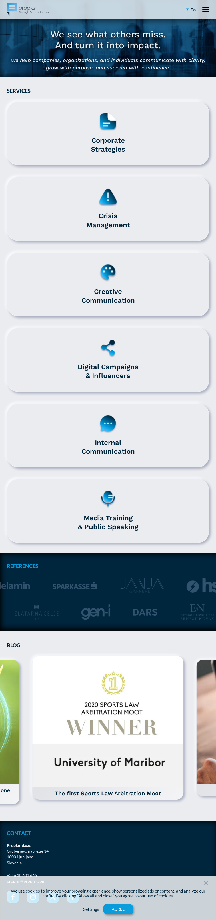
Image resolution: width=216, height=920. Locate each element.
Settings (91, 909)
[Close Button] (206, 883)
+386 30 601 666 (22, 875)
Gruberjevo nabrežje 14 (28, 851)
